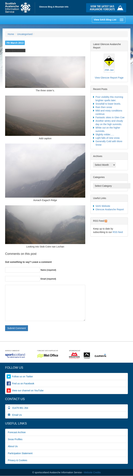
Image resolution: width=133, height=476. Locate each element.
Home (20, 7)
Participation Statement (20, 453)
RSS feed (118, 232)
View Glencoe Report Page (109, 77)
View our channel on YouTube (27, 390)
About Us (13, 446)
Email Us (15, 415)
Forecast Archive (17, 432)
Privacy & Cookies (17, 460)
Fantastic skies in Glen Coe (109, 117)
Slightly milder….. (104, 134)
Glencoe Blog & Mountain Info (53, 7)
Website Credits (92, 472)
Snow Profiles (15, 439)
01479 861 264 (18, 408)
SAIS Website (102, 206)
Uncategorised (24, 34)
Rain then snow (103, 107)
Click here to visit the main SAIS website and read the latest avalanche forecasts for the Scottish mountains (107, 7)
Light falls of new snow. (107, 138)
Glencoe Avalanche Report (109, 209)
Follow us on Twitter (22, 376)
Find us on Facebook (23, 383)
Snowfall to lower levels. (108, 103)
